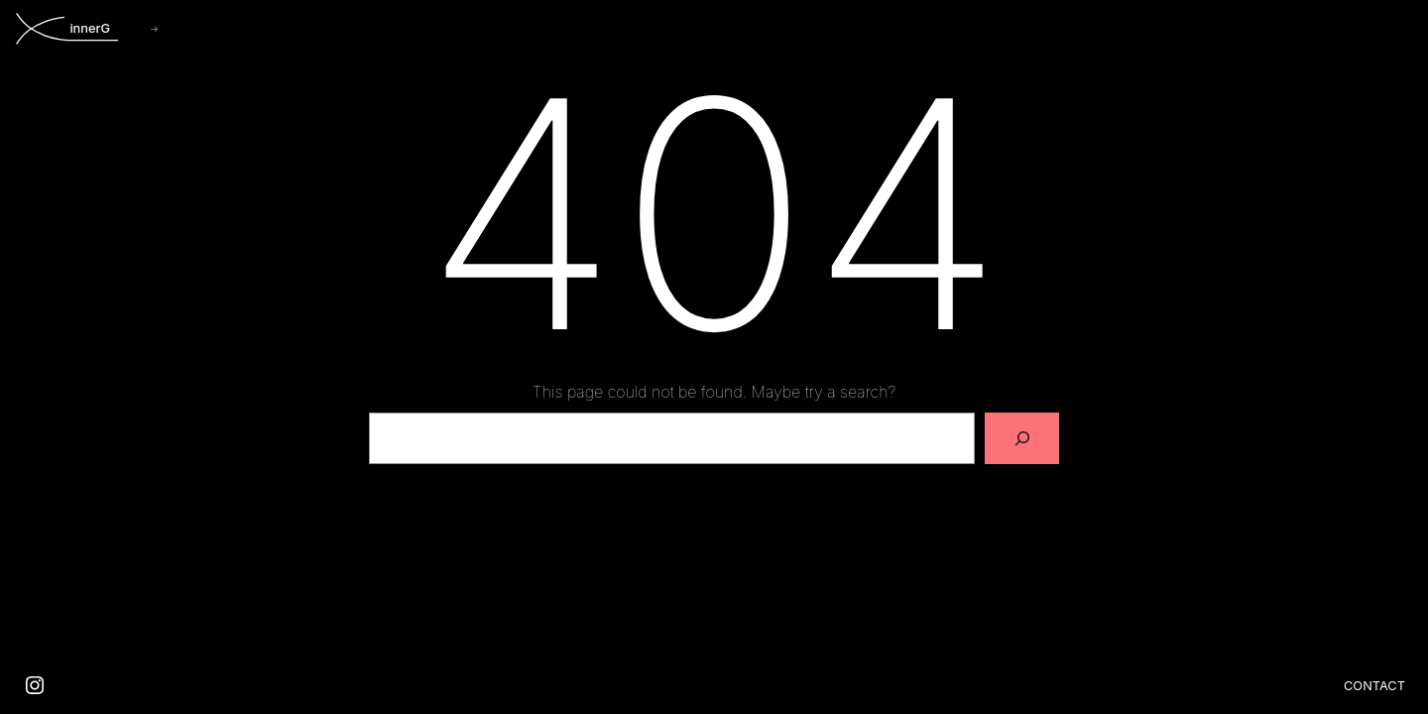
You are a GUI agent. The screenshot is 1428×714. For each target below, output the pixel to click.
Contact (1374, 685)
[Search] (1022, 438)
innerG (89, 28)
